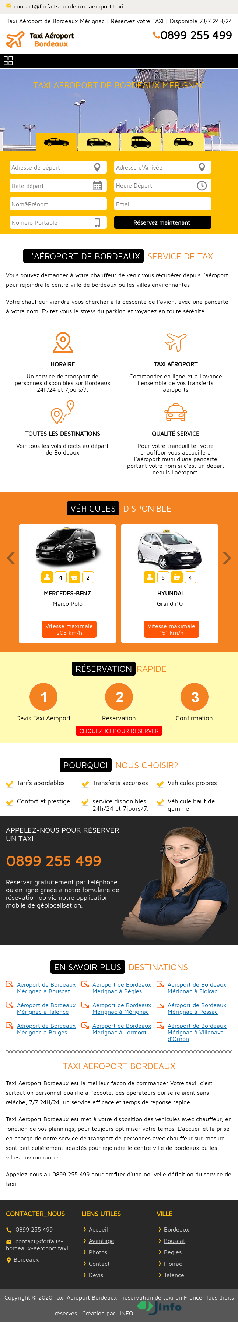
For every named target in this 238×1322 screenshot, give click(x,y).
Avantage (101, 1240)
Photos (98, 1252)
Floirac (173, 1263)
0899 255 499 (196, 34)
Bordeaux (176, 1229)
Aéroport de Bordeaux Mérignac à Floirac (197, 987)
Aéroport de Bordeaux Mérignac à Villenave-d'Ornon (197, 1032)
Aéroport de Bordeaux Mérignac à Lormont (121, 1029)
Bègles (173, 1252)
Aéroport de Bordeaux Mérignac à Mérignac (121, 1008)
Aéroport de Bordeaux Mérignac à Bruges (46, 1029)
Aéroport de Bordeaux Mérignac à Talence (46, 1008)
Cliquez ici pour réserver (119, 730)
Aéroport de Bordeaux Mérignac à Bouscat (46, 987)
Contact (99, 1263)
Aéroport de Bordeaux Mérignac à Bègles (121, 987)
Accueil (98, 1229)
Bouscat (174, 1240)
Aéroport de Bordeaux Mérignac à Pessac (197, 1008)
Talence (174, 1275)
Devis (96, 1275)
